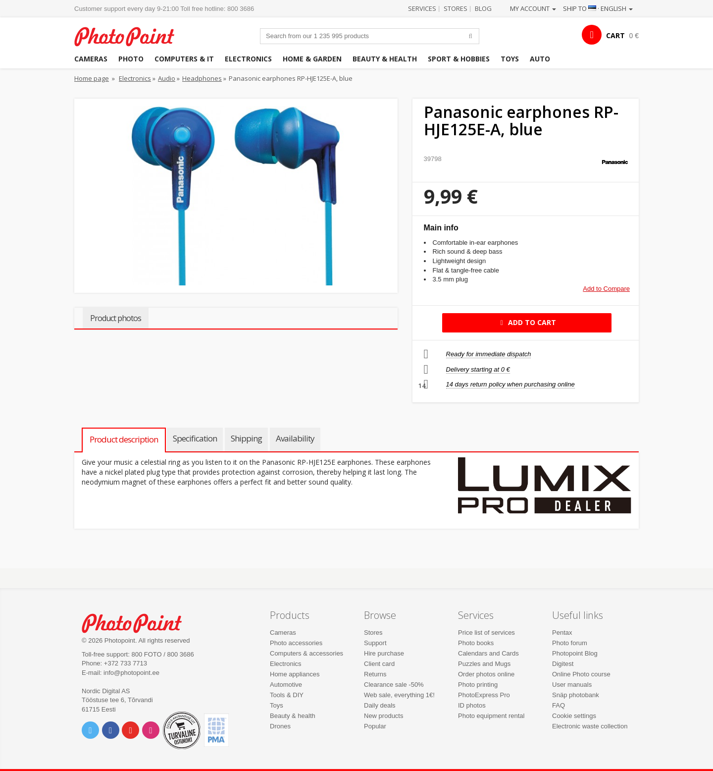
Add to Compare (606, 288)
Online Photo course (581, 674)
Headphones (202, 78)
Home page (91, 78)
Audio (166, 78)
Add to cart (526, 322)
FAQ (558, 705)
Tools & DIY (287, 695)
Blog (483, 8)
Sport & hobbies (459, 58)
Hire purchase (384, 653)
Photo (131, 58)
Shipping (246, 438)
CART (615, 35)
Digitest (562, 663)
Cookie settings (574, 715)
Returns (375, 674)
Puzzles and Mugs (484, 663)
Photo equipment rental (491, 715)
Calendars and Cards (488, 653)
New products (383, 715)
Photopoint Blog (575, 653)
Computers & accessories (306, 653)
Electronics (248, 58)
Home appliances (294, 674)
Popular (375, 726)
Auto (540, 58)
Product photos (115, 318)
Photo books (476, 643)
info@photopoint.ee (131, 672)
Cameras (90, 58)
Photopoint (130, 35)
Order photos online (486, 674)
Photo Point (138, 622)
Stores (455, 8)
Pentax (562, 632)
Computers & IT (184, 58)
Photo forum (569, 643)
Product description (124, 439)
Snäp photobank (575, 695)
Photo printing (478, 684)
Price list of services (486, 632)
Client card (379, 663)
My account (533, 8)
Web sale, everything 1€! (399, 695)
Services (422, 8)
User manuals (572, 684)
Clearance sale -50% (394, 684)
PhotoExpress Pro (484, 695)
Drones (280, 726)
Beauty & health (385, 58)
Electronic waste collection (589, 726)
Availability (295, 438)
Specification (195, 438)
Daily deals (380, 705)
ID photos (472, 705)
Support (375, 643)
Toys (510, 58)
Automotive (286, 684)
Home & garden (312, 58)
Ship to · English (598, 8)
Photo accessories (296, 643)
